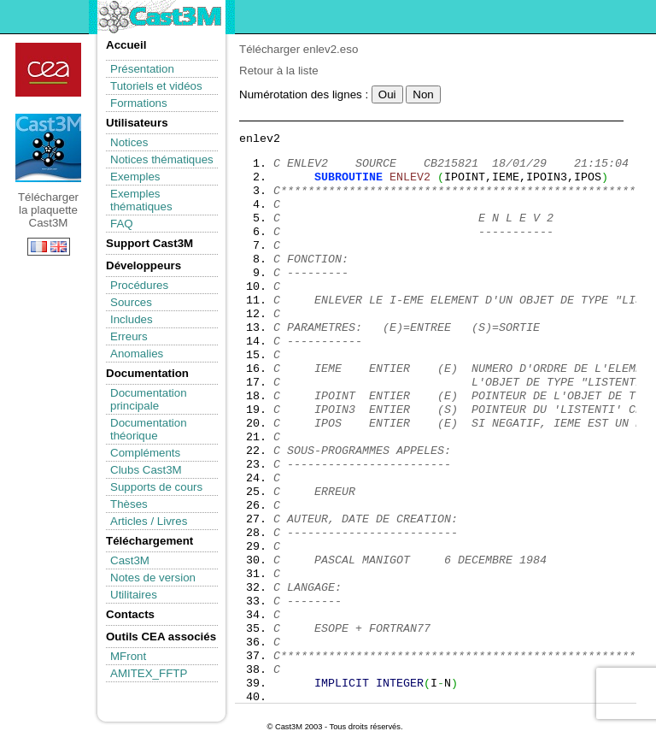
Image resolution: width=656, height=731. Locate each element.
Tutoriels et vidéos (156, 86)
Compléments (145, 452)
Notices (129, 142)
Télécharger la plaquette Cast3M (48, 148)
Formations (138, 103)
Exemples (135, 176)
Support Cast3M (149, 243)
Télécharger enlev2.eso (298, 49)
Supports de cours (156, 486)
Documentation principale (148, 399)
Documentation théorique (148, 429)
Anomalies (136, 353)
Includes (131, 319)
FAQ (121, 223)
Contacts (130, 614)
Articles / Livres (148, 521)
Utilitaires (133, 594)
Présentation (142, 68)
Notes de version (153, 577)
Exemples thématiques (141, 200)
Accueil (126, 44)
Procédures (139, 285)
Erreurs (129, 336)
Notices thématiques (162, 159)
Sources (131, 302)
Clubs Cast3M (146, 469)
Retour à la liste (279, 70)
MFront (128, 656)
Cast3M (129, 560)
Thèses (129, 504)
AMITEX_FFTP (148, 673)
